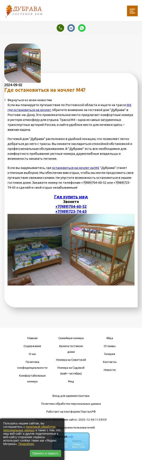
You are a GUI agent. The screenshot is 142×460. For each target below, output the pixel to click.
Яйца (109, 338)
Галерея (109, 354)
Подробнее (26, 444)
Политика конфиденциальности (32, 364)
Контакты (109, 362)
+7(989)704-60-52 (71, 206)
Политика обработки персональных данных (71, 403)
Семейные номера (71, 338)
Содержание (32, 346)
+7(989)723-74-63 (71, 211)
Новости (110, 369)
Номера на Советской (71, 359)
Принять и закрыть (45, 453)
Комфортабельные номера (32, 378)
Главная (32, 338)
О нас (32, 354)
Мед (71, 381)
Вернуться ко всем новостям (28, 100)
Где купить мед (71, 196)
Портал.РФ (88, 411)
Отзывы (109, 346)
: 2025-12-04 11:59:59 (92, 419)
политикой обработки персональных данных (29, 428)
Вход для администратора (71, 395)
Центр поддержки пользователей (71, 427)
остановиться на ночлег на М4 (75, 168)
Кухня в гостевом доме (71, 348)
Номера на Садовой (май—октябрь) (71, 370)
